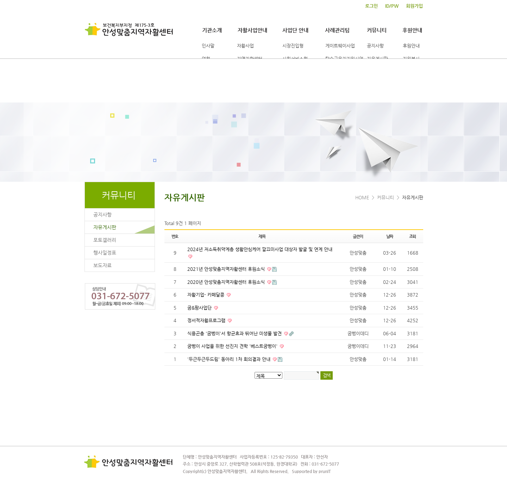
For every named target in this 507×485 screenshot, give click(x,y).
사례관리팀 (337, 30)
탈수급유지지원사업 (344, 58)
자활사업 (245, 45)
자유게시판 (377, 58)
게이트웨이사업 (340, 45)
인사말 (208, 45)
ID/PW (392, 6)
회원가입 (414, 6)
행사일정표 (104, 252)
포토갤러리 (104, 240)
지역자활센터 (249, 58)
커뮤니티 (377, 30)
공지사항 (375, 45)
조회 (412, 236)
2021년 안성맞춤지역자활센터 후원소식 (226, 269)
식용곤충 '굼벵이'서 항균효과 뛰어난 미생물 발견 (235, 333)
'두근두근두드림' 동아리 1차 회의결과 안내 (229, 359)
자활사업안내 (252, 30)
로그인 (371, 6)
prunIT (325, 471)
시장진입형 (292, 45)
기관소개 (212, 30)
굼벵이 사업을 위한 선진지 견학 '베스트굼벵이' (233, 346)
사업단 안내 (295, 30)
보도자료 (102, 265)
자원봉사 (411, 58)
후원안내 (412, 30)
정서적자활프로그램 (207, 320)
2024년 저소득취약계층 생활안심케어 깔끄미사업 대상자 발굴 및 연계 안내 (259, 249)
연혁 (206, 58)
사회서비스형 (295, 58)
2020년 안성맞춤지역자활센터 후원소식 (226, 282)
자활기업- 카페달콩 (206, 294)
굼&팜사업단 (200, 307)
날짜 (389, 236)
